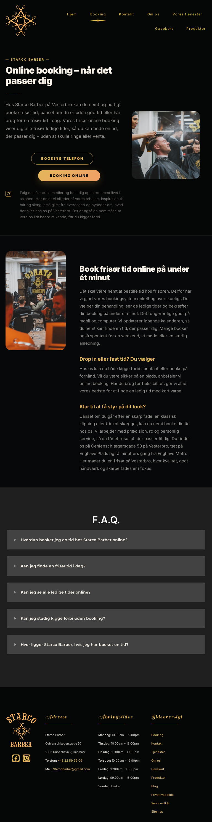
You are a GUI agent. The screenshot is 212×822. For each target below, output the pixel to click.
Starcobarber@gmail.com (71, 762)
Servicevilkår (160, 796)
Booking (98, 11)
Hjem (72, 11)
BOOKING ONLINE (69, 168)
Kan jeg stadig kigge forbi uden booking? (63, 611)
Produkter (196, 25)
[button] (106, 533)
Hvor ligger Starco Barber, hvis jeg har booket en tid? (74, 637)
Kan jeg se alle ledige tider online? (56, 585)
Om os (153, 11)
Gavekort (164, 25)
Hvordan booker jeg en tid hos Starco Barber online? (74, 532)
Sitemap (157, 805)
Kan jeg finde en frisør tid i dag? (53, 559)
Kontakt (126, 11)
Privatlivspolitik (162, 787)
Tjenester (158, 745)
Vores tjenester (188, 11)
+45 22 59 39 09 (70, 754)
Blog (154, 779)
